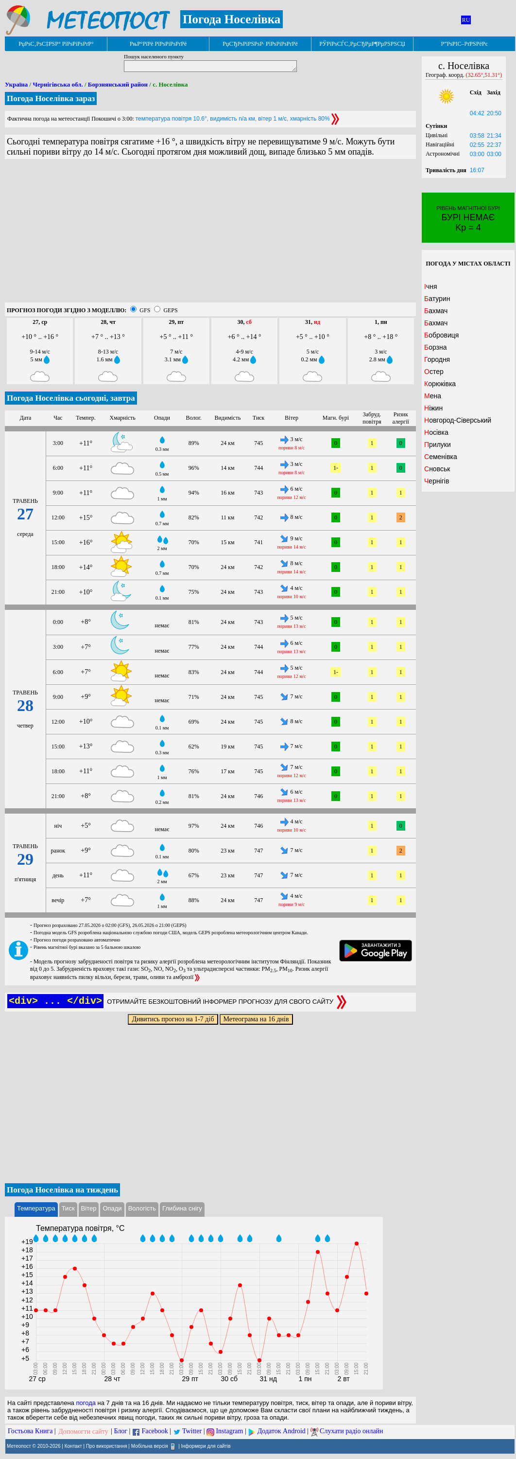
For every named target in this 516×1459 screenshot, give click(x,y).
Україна (16, 84)
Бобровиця (441, 335)
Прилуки (437, 444)
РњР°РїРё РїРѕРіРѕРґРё (158, 43)
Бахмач (435, 311)
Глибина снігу (182, 1208)
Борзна (435, 347)
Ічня (430, 286)
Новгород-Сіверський (457, 420)
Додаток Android (282, 1431)
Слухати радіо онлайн (351, 1431)
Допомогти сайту (83, 1431)
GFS (144, 310)
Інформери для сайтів (206, 1445)
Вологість (142, 1208)
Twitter (192, 1431)
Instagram (229, 1431)
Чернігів (436, 481)
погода (86, 1402)
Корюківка (440, 384)
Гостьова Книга (30, 1431)
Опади (112, 1208)
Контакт (73, 1445)
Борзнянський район (118, 84)
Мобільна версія (149, 1445)
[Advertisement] (210, 234)
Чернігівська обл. (58, 84)
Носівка (436, 432)
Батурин (437, 298)
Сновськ (437, 469)
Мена (432, 396)
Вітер (89, 1208)
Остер (434, 371)
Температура (36, 1208)
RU (466, 20)
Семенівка (440, 457)
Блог (121, 1431)
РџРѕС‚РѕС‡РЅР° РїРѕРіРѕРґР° (56, 43)
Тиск (68, 1208)
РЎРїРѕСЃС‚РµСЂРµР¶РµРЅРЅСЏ (362, 43)
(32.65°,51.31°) (484, 74)
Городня (437, 359)
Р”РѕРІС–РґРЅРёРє (464, 43)
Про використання (106, 1445)
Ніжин (433, 408)
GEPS (170, 310)
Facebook (154, 1431)
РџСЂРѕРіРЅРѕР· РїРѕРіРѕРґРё (260, 43)
